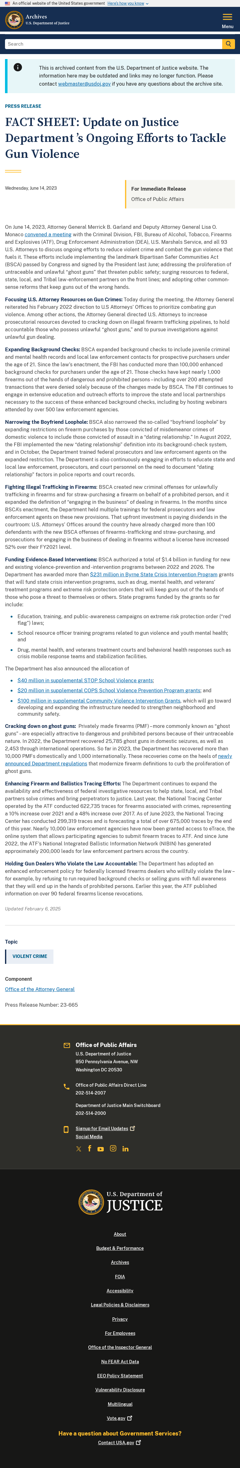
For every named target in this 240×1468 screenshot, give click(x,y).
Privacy (120, 1319)
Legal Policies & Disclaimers (120, 1304)
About (120, 1234)
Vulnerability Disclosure (120, 1389)
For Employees (120, 1333)
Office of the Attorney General (40, 989)
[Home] (37, 27)
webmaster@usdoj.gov (84, 84)
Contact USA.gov (120, 1442)
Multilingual (120, 1404)
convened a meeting (48, 235)
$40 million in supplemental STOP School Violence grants (85, 681)
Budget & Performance (120, 1248)
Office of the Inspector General (120, 1347)
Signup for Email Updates (106, 1128)
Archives (120, 1262)
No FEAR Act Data (120, 1361)
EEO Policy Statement (120, 1375)
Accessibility (120, 1290)
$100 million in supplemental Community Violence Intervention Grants (99, 701)
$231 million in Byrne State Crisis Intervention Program (154, 575)
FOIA (120, 1276)
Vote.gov (120, 1418)
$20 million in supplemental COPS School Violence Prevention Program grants (109, 691)
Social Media (89, 1136)
